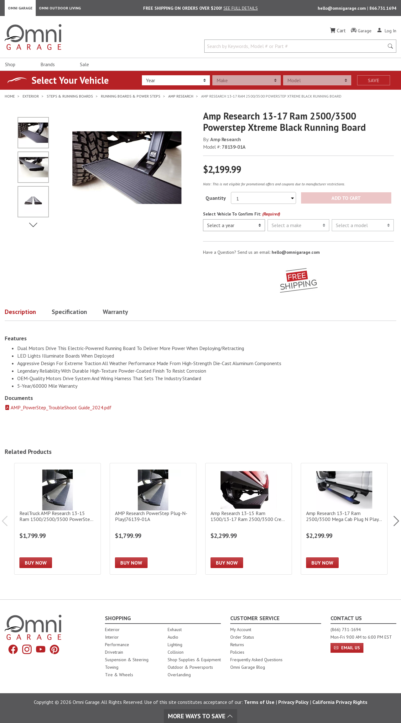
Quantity (216, 198)
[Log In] (386, 31)
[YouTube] (40, 650)
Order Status (242, 637)
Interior (112, 637)
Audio (173, 637)
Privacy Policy (293, 702)
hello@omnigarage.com (342, 8)
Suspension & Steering (126, 659)
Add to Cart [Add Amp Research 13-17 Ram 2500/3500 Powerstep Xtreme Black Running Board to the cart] (346, 198)
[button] (28, 313)
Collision (176, 652)
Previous (8, 521)
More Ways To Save (200, 716)
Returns (237, 644)
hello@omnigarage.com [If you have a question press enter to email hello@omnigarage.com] (296, 252)
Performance (117, 644)
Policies (237, 652)
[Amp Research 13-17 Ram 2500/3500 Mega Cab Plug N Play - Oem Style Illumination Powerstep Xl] (344, 519)
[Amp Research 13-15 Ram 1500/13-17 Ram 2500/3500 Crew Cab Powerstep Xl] (248, 519)
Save (373, 80)
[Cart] (338, 31)
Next (393, 521)
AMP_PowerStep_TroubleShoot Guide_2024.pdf (58, 408)
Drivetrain (114, 652)
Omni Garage (20, 8)
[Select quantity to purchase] (263, 198)
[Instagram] (27, 650)
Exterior (112, 629)
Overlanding (179, 675)
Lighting (175, 644)
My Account (240, 629)
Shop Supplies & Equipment (194, 659)
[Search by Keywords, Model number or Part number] (296, 46)
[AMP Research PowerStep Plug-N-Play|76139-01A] (153, 519)
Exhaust (175, 629)
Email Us (347, 648)
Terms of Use (259, 702)
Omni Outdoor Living (60, 8)
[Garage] (361, 31)
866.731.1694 (382, 8)
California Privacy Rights (339, 702)
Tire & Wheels (119, 675)
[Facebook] (13, 650)
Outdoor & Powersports (190, 667)
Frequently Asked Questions (256, 659)
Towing (111, 667)
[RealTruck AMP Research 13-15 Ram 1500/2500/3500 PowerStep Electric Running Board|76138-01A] (57, 519)
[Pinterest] (54, 650)
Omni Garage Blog (247, 667)
